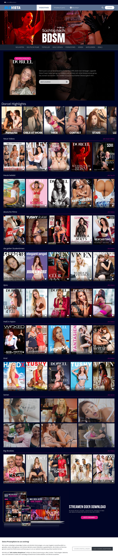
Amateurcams (59, 7)
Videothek (44, 7)
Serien (80, 47)
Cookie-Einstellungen (82, 549)
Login (109, 8)
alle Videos (111, 212)
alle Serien (111, 395)
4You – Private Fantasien (91, 417)
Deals (100, 47)
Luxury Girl (9, 417)
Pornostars (70, 47)
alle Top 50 (111, 175)
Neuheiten (20, 47)
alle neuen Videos (109, 139)
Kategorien (90, 47)
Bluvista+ (74, 7)
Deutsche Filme (33, 47)
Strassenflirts (10, 442)
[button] (9, 27)
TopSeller (46, 47)
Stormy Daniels (49, 417)
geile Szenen (57, 47)
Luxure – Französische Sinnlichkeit (59, 442)
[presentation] (3, 120)
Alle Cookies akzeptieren (102, 549)
